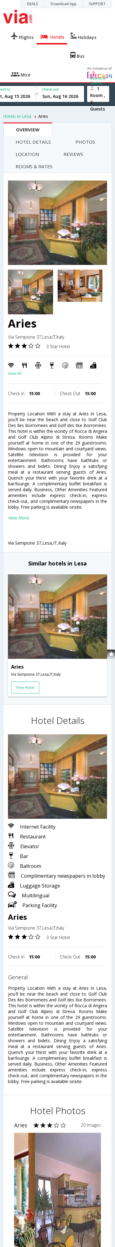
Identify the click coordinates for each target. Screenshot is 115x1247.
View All (14, 373)
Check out (50, 89)
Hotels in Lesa (17, 116)
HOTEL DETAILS (33, 142)
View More (18, 518)
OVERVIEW (28, 129)
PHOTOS (85, 142)
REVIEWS (73, 154)
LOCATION (27, 154)
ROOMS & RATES (34, 166)
